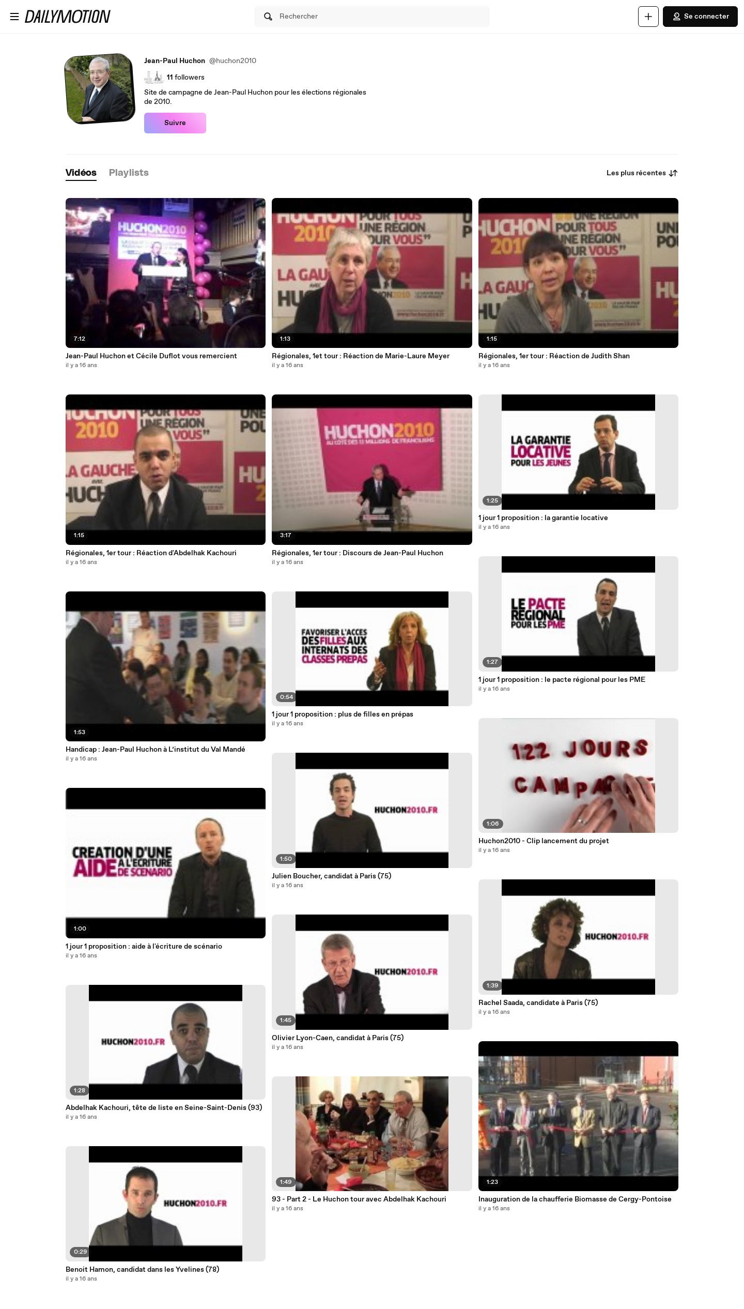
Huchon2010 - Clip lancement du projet (543, 841)
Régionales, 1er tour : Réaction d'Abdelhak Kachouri (151, 553)
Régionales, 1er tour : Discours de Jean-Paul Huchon (357, 553)
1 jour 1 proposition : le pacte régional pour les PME (561, 680)
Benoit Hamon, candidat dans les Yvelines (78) (142, 1270)
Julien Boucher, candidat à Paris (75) (331, 876)
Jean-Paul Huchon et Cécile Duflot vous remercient (151, 356)
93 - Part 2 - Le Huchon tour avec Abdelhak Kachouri (359, 1199)
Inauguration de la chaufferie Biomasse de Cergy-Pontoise (575, 1199)
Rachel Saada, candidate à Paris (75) (538, 1003)
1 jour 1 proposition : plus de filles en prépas (342, 714)
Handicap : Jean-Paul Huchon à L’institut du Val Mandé (155, 749)
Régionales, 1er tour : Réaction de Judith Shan (554, 356)
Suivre (175, 123)
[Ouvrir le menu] (14, 16)
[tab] (81, 173)
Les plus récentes (642, 173)
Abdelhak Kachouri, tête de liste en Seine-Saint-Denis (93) (164, 1108)
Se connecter (700, 16)
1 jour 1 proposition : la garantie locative (543, 518)
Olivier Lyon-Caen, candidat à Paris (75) (338, 1038)
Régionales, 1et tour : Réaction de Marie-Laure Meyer (361, 356)
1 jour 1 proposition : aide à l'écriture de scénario (144, 946)
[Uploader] (648, 16)
